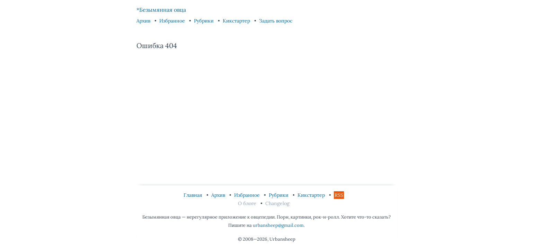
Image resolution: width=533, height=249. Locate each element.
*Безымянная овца (161, 9)
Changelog (277, 203)
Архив (144, 21)
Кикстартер (237, 21)
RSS (339, 195)
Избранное (172, 21)
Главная (194, 195)
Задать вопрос (275, 21)
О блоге (248, 203)
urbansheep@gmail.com (278, 225)
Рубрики (204, 21)
